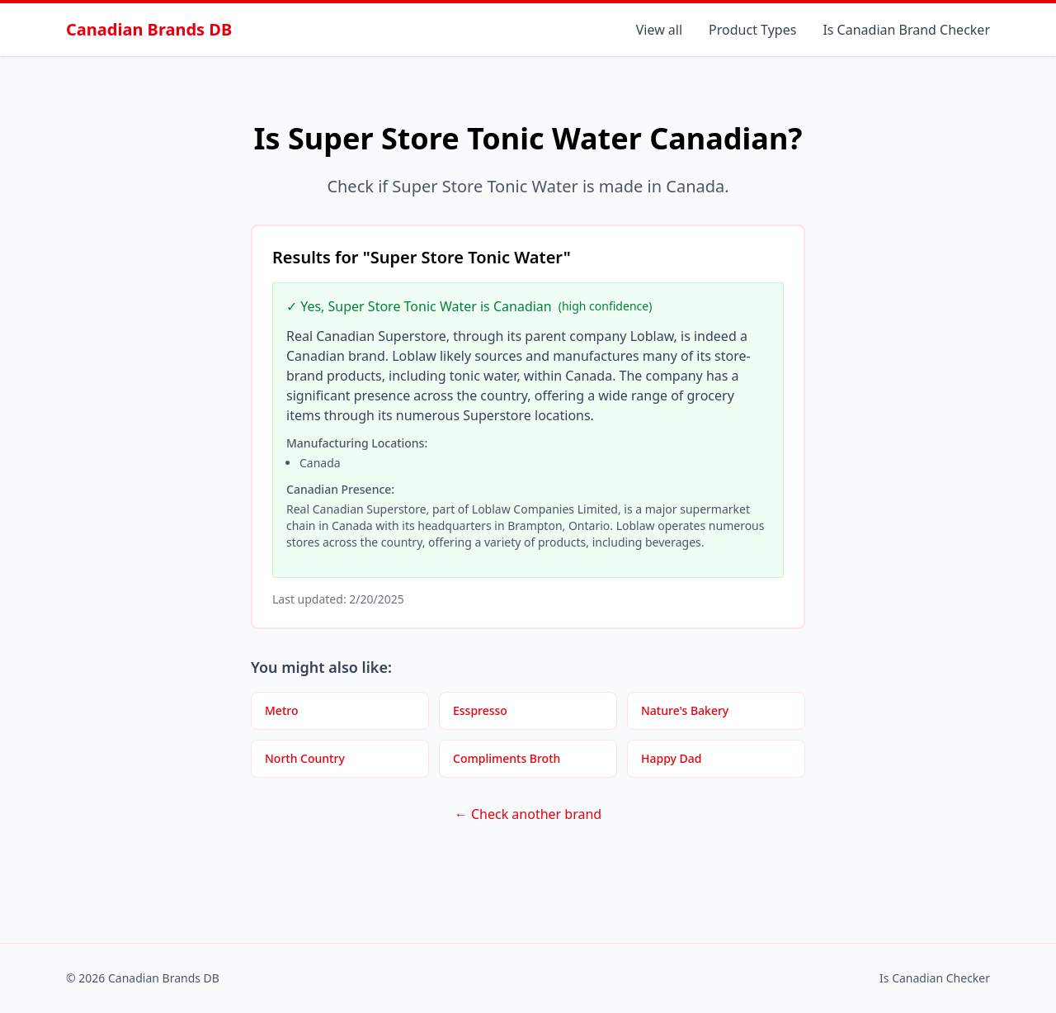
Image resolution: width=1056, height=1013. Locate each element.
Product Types (752, 30)
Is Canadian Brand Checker (906, 30)
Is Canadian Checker (934, 978)
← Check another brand (528, 814)
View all (659, 30)
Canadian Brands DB (149, 29)
